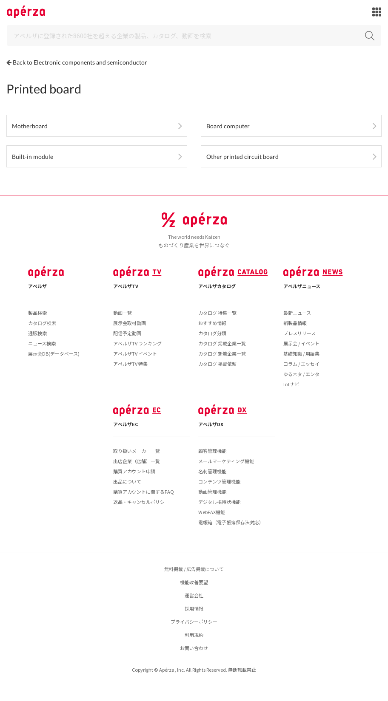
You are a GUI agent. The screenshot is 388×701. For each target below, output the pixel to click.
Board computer (228, 126)
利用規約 (194, 634)
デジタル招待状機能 (219, 501)
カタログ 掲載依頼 (217, 363)
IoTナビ (291, 384)
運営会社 (194, 595)
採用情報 (194, 608)
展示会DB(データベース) (54, 353)
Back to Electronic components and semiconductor (80, 62)
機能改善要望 (194, 582)
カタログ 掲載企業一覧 (222, 343)
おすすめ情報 (212, 322)
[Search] (194, 35)
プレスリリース (299, 333)
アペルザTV (125, 286)
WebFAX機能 (211, 512)
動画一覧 (122, 312)
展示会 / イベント (301, 343)
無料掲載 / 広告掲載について (194, 568)
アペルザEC (125, 424)
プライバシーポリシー (194, 621)
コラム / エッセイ (301, 363)
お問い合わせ (194, 647)
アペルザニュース (301, 286)
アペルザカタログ (217, 286)
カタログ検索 (42, 322)
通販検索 (37, 333)
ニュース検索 (42, 343)
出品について (127, 481)
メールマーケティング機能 (226, 461)
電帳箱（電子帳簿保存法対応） (231, 522)
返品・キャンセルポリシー (141, 501)
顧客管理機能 (212, 450)
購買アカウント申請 (134, 471)
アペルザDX (210, 424)
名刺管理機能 (212, 471)
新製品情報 (295, 322)
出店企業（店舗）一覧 (136, 461)
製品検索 (37, 312)
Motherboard (30, 126)
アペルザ (37, 286)
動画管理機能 (212, 491)
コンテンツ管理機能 (219, 481)
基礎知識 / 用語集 (301, 353)
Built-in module (32, 156)
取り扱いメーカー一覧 (136, 450)
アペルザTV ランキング (137, 343)
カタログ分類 (212, 333)
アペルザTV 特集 (130, 363)
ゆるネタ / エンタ (301, 373)
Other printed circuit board (242, 156)
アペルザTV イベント (135, 353)
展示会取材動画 (129, 322)
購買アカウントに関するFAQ (143, 491)
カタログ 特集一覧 (217, 312)
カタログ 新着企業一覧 (222, 353)
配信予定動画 (127, 333)
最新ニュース (297, 312)
